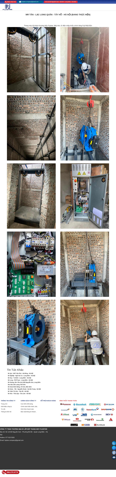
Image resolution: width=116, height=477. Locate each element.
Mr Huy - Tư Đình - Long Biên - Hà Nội (19, 378)
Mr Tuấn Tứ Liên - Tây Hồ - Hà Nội (18, 391)
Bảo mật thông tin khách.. (28, 411)
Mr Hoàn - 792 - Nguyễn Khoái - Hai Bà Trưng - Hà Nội (24, 389)
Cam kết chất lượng (27, 404)
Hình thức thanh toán (27, 409)
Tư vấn (3, 409)
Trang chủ (4, 404)
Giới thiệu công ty (6, 406)
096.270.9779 (12, 472)
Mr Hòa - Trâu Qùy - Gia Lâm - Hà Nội (19, 393)
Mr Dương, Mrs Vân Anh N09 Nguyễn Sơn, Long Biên (24, 382)
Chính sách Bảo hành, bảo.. (29, 406)
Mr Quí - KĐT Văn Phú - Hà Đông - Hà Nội (20, 373)
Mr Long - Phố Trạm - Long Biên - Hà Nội (20, 380)
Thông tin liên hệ (6, 411)
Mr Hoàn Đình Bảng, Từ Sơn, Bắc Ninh (20, 387)
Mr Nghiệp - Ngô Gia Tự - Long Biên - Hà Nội (21, 375)
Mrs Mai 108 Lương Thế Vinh (17, 384)
